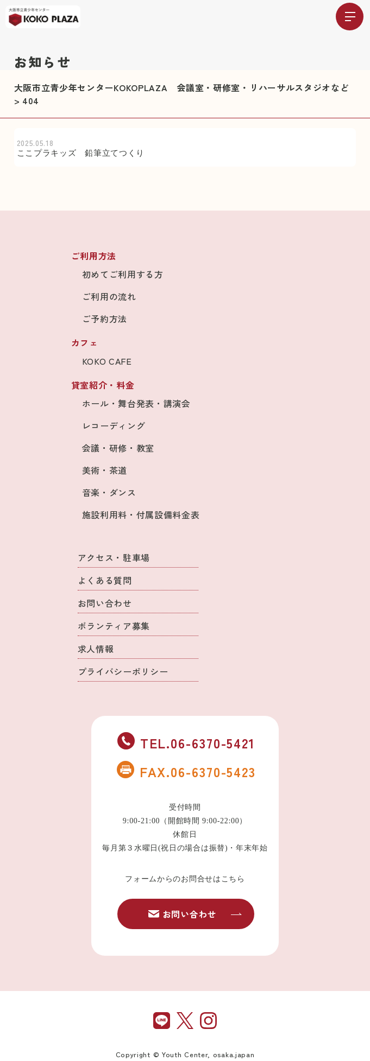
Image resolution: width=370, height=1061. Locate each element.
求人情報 (96, 648)
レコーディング (114, 425)
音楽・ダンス (109, 492)
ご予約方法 (105, 318)
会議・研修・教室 (118, 447)
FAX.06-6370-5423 (186, 771)
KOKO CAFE (107, 360)
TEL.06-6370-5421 (186, 742)
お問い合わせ (105, 602)
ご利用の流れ (109, 296)
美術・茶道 (105, 470)
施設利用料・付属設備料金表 (141, 514)
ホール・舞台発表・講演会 (136, 403)
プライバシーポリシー (123, 671)
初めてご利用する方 (123, 274)
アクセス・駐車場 (114, 557)
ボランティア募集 (114, 625)
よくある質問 (105, 580)
